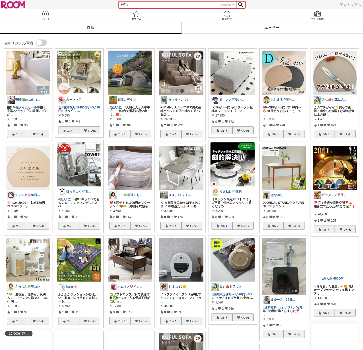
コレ (19, 134)
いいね (40, 134)
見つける (136, 15)
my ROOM (317, 15)
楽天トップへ (350, 5)
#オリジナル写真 (291, 307)
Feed (45, 15)
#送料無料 (270, 307)
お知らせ (227, 15)
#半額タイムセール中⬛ (27, 107)
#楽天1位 (64, 199)
